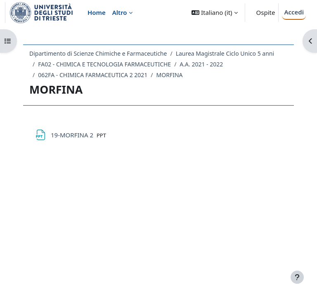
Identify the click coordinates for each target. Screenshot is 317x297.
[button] (214, 12)
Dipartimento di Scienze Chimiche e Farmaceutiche (98, 53)
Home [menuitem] (97, 12)
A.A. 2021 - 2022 (201, 64)
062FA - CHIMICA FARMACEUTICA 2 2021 (92, 75)
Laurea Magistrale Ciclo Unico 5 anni (225, 53)
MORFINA (169, 75)
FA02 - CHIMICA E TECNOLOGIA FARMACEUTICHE (104, 64)
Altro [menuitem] (119, 12)
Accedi (294, 12)
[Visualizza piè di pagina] (297, 277)
